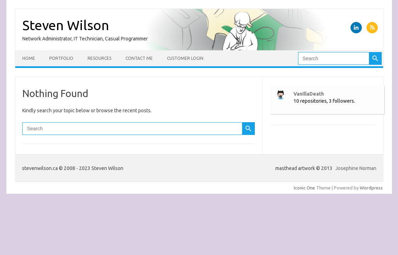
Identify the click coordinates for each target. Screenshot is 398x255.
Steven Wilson (65, 25)
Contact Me (139, 58)
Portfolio (61, 58)
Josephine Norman (355, 168)
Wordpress (371, 187)
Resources (99, 58)
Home (28, 58)
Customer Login (185, 58)
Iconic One (304, 187)
